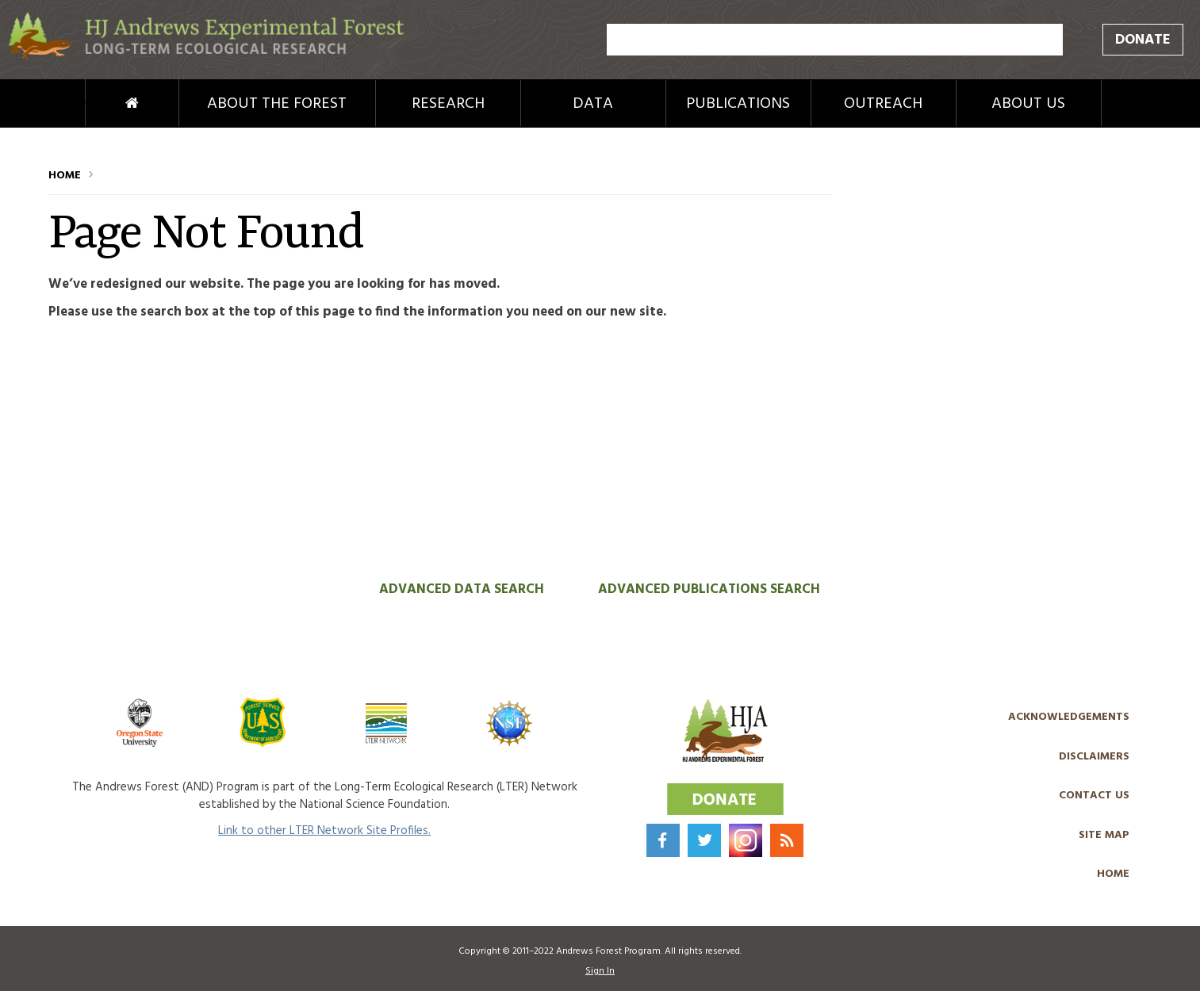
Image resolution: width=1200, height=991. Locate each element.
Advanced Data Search (461, 589)
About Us (1028, 104)
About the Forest (277, 104)
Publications (738, 104)
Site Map (1104, 835)
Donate (1143, 40)
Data (593, 104)
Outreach (883, 104)
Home (105, 104)
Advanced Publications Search (709, 589)
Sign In (600, 971)
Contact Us (1094, 795)
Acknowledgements (1068, 717)
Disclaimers (1094, 757)
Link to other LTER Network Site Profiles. (324, 830)
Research (448, 104)
